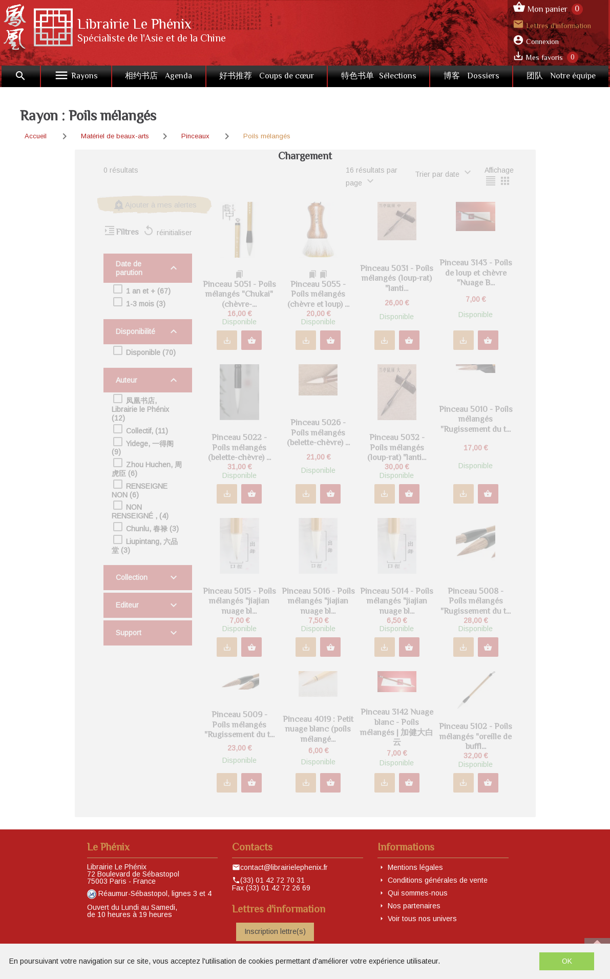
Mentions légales (415, 867)
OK (567, 961)
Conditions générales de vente (438, 880)
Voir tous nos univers (422, 918)
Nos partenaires (414, 906)
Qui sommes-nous (418, 893)
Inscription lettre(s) (275, 931)
